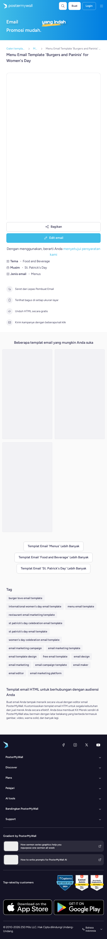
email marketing (19, 665)
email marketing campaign (25, 648)
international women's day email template (35, 606)
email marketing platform (46, 673)
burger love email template (25, 598)
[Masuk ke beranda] (16, 6)
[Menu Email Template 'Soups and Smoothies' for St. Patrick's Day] (27, 394)
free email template (55, 656)
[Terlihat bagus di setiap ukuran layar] (9, 300)
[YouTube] (98, 745)
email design (82, 656)
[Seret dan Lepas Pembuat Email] (9, 289)
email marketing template (64, 648)
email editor (16, 673)
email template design (23, 656)
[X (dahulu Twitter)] (87, 745)
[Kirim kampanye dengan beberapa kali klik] (9, 322)
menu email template (81, 606)
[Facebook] (63, 745)
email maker (80, 665)
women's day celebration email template (34, 640)
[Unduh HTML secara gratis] (9, 311)
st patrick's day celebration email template (35, 623)
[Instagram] (75, 745)
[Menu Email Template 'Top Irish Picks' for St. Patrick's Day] (27, 487)
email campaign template (51, 665)
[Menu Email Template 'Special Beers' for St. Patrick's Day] (80, 394)
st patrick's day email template (28, 631)
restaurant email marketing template (32, 615)
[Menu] (101, 6)
